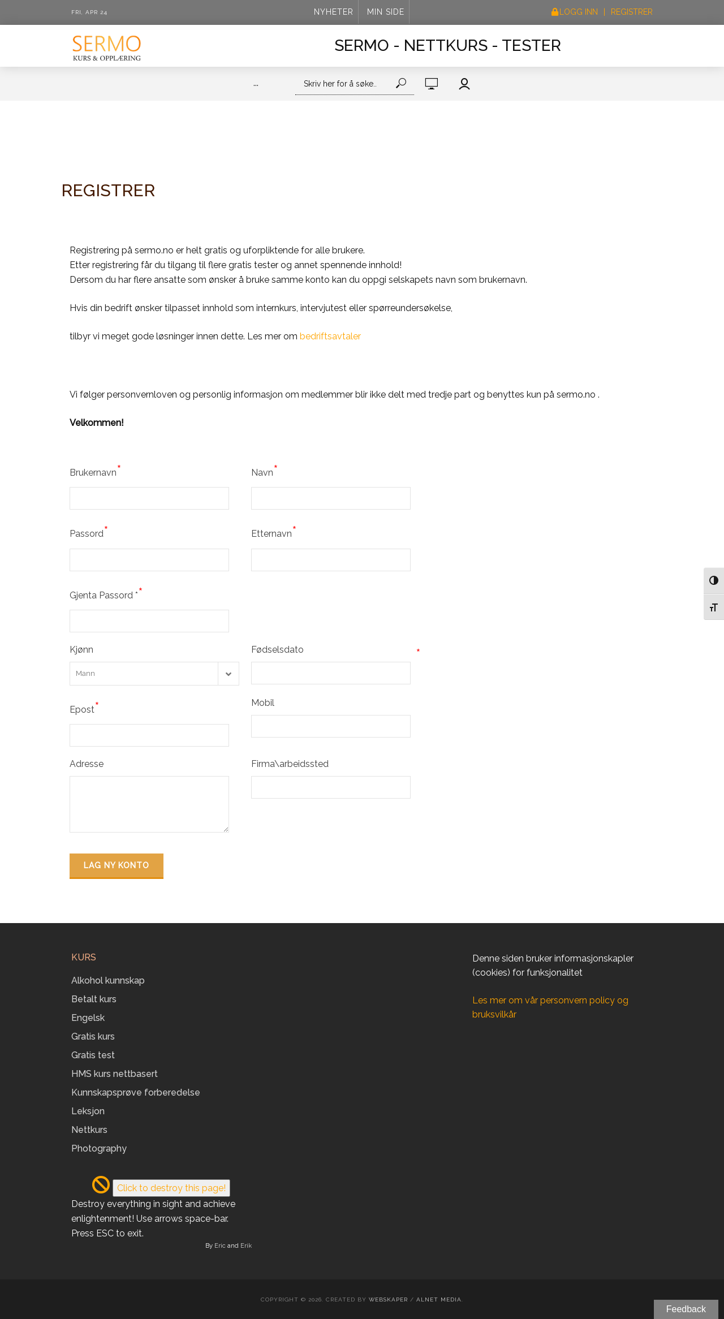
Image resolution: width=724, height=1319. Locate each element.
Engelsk (88, 1017)
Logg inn (578, 11)
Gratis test (93, 1055)
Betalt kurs (94, 999)
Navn (264, 470)
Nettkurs (89, 1129)
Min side (385, 11)
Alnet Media (439, 1299)
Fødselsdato (336, 650)
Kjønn (81, 649)
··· (255, 85)
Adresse (87, 763)
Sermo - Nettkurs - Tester (447, 46)
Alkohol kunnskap (108, 980)
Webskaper (388, 1299)
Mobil (262, 702)
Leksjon (88, 1111)
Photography (99, 1148)
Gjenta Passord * (106, 593)
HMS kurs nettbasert (114, 1073)
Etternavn (274, 531)
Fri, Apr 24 (89, 12)
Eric (220, 1245)
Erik (246, 1245)
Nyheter (334, 11)
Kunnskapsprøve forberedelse (135, 1092)
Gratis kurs (93, 1036)
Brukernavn (96, 470)
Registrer (632, 11)
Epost (85, 707)
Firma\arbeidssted (290, 763)
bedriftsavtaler (330, 336)
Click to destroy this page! (171, 1188)
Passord (89, 531)
